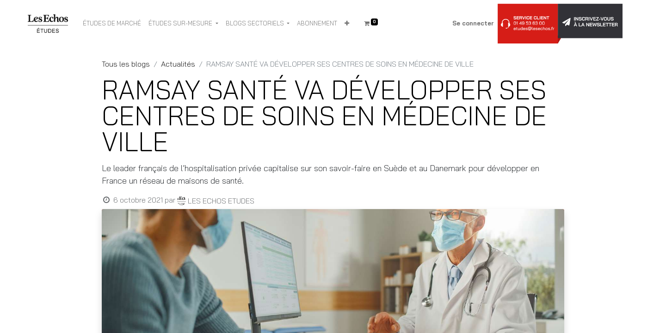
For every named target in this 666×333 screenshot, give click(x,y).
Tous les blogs (126, 63)
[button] (347, 23)
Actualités (178, 63)
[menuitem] (112, 23)
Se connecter (473, 23)
